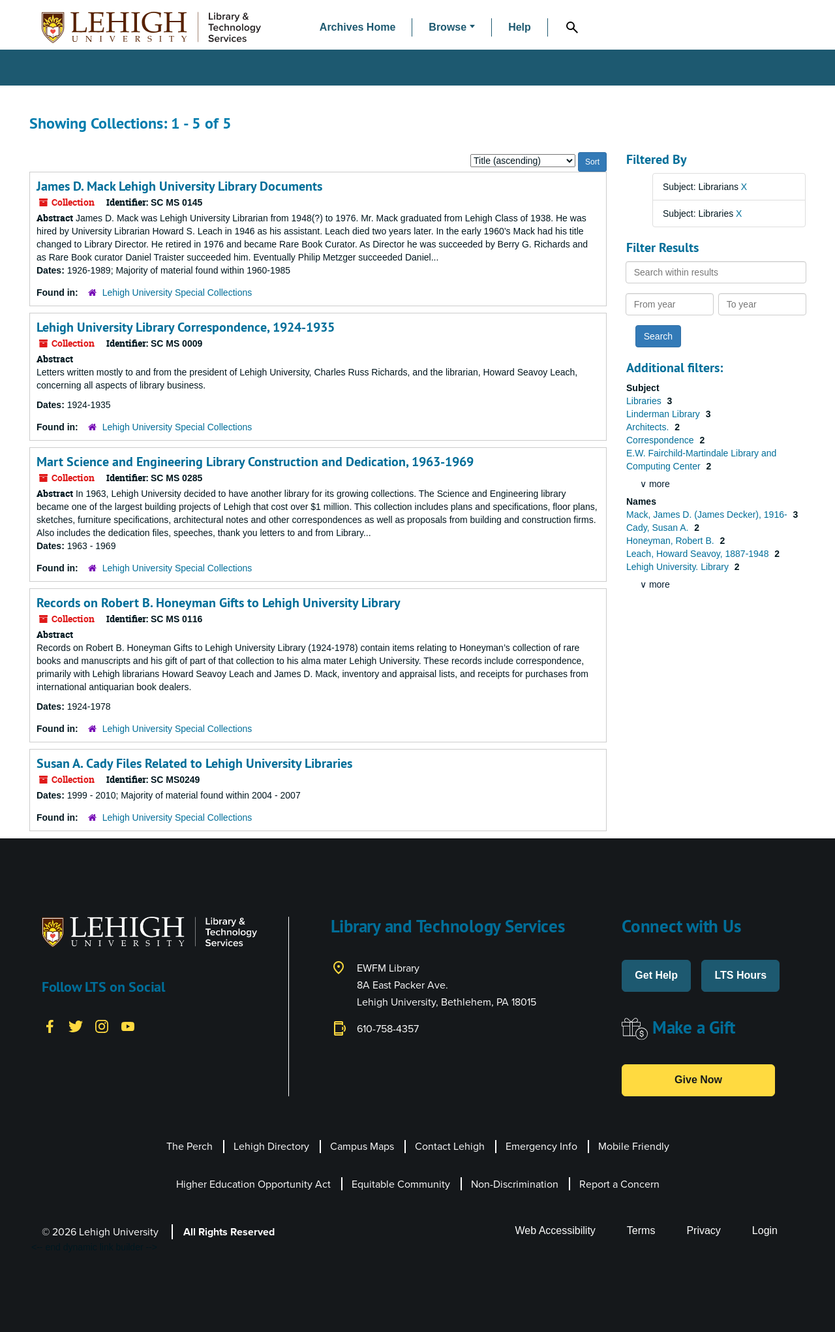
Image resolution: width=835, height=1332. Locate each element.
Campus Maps (362, 1146)
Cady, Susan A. (658, 527)
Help (519, 27)
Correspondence (661, 440)
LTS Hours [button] (740, 975)
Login (765, 1230)
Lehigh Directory (271, 1146)
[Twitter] (76, 1026)
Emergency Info (541, 1146)
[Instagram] (102, 1026)
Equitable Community (401, 1184)
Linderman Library (664, 414)
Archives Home (358, 27)
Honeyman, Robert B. (671, 540)
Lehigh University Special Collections (177, 292)
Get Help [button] (656, 975)
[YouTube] (128, 1026)
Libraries (645, 401)
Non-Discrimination (514, 1184)
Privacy (703, 1230)
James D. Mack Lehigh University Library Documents (179, 186)
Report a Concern (619, 1184)
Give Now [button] (698, 1079)
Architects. (648, 427)
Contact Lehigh (450, 1146)
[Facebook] (49, 1026)
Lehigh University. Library (678, 567)
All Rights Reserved (229, 1231)
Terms (641, 1230)
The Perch (189, 1146)
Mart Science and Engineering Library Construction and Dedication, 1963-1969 (255, 461)
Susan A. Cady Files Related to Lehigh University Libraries (194, 763)
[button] (452, 27)
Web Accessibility (555, 1230)
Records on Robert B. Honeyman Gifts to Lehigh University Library (219, 602)
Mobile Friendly (633, 1146)
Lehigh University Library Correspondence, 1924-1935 (186, 327)
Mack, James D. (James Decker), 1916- (708, 514)
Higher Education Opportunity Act (253, 1184)
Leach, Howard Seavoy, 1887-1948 (698, 553)
